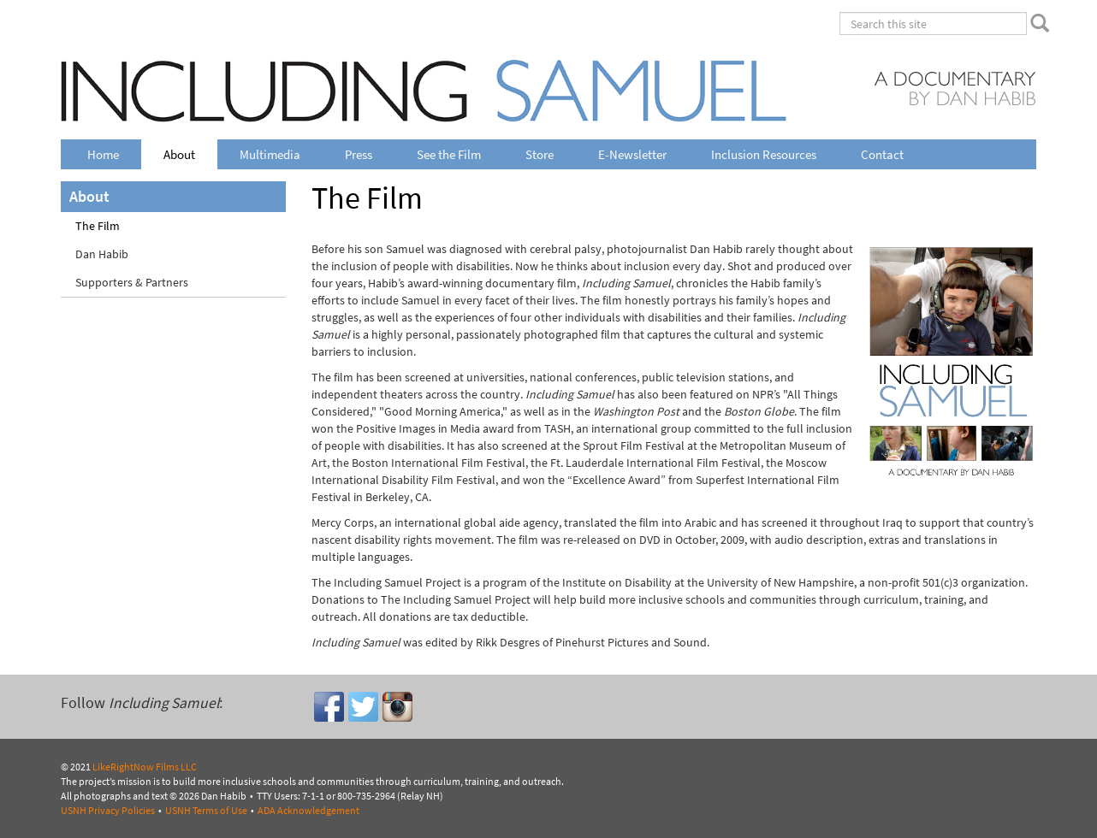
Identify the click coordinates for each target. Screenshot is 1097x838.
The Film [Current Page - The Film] (97, 226)
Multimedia (270, 154)
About (179, 154)
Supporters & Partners (131, 282)
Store (539, 154)
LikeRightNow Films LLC (144, 766)
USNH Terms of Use (206, 810)
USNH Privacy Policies (108, 810)
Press (358, 154)
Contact (882, 154)
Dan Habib (101, 254)
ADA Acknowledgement (308, 810)
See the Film (449, 154)
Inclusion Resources (763, 154)
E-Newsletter (632, 154)
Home (103, 154)
